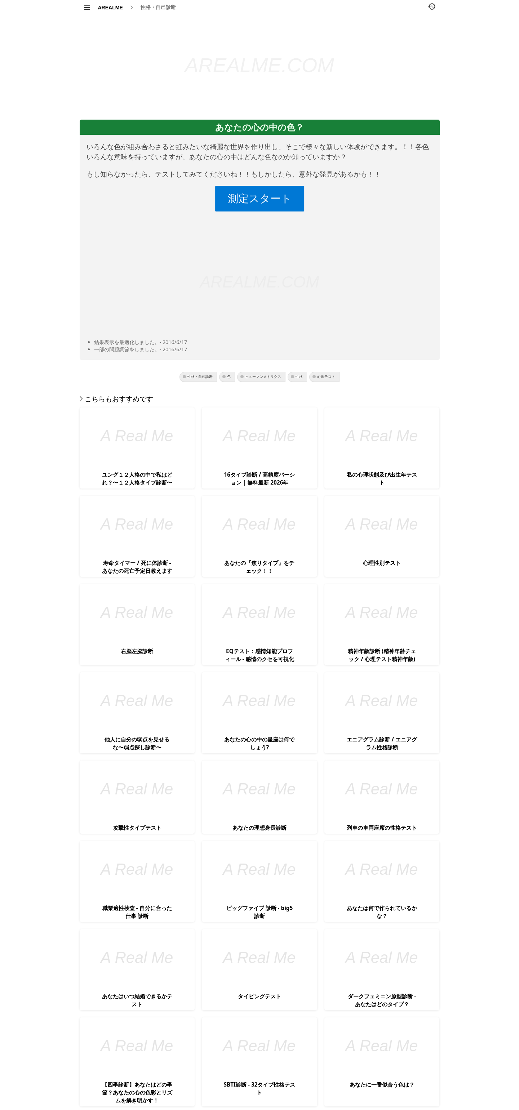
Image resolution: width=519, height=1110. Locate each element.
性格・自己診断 (158, 7)
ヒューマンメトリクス (263, 376)
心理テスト (326, 376)
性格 (299, 376)
